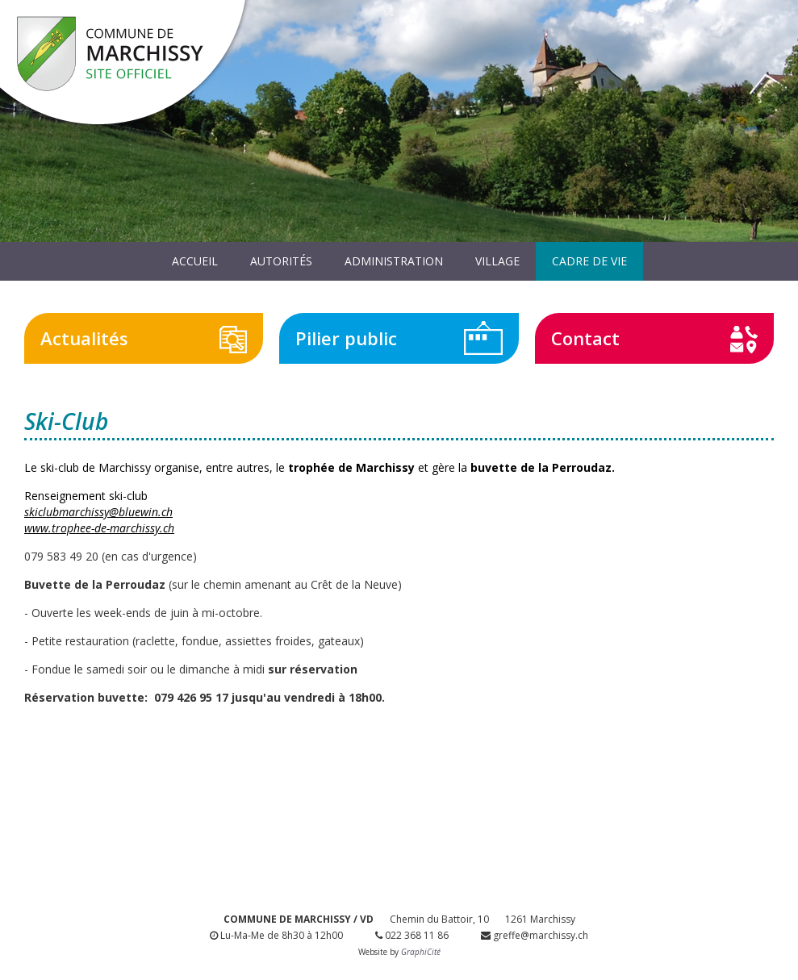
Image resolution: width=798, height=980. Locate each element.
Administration (394, 261)
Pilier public (346, 338)
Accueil (195, 261)
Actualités (84, 338)
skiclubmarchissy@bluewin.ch (98, 511)
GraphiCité (421, 951)
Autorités (281, 261)
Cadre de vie (589, 261)
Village (497, 261)
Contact (585, 338)
